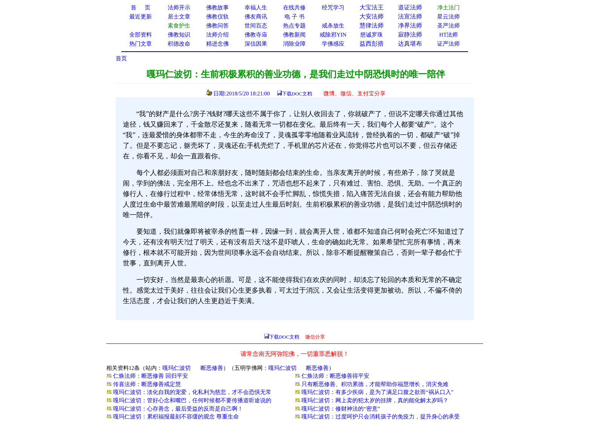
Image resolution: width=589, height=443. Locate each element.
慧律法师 (372, 25)
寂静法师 (410, 34)
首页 (121, 58)
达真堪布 (410, 43)
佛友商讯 (256, 17)
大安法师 (372, 16)
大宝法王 (372, 7)
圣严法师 (448, 26)
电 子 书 (294, 17)
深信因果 (256, 44)
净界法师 (410, 25)
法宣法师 (410, 16)
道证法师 (410, 7)
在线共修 (294, 8)
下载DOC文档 (297, 94)
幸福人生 (256, 8)
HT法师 (448, 35)
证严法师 (448, 44)
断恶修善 (211, 368)
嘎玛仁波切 (176, 368)
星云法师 (448, 17)
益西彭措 (372, 43)
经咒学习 (333, 8)
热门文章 (140, 44)
